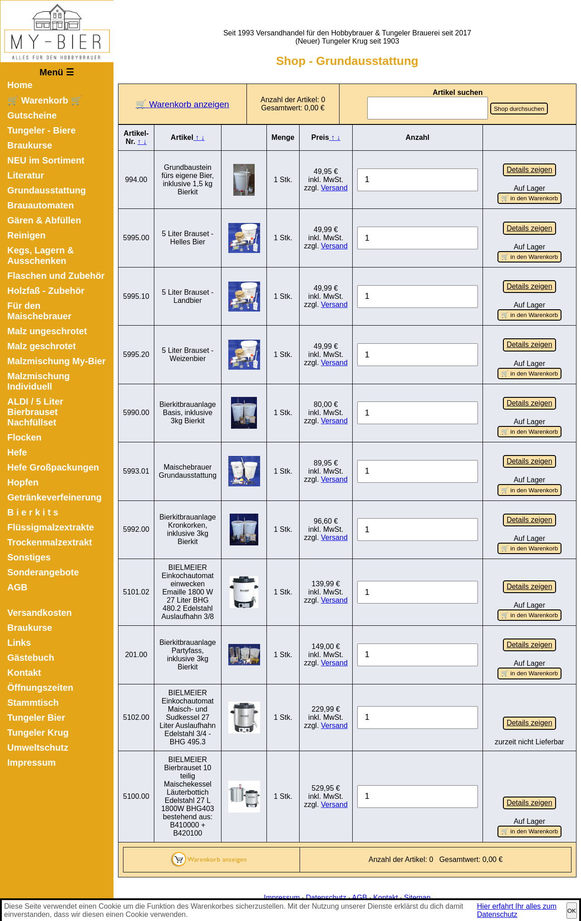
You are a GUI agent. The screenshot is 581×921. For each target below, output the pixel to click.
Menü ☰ (56, 72)
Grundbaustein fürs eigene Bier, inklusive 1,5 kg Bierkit (188, 179)
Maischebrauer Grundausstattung (188, 470)
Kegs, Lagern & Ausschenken (40, 255)
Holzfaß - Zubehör (45, 291)
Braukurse (29, 145)
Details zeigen (529, 169)
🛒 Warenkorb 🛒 (44, 100)
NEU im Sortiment (45, 160)
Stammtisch (33, 703)
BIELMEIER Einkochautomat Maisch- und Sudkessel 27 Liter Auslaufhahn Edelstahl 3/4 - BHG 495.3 (188, 715)
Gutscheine (32, 115)
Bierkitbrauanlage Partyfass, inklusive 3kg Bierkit (187, 653)
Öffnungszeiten (40, 688)
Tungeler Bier (36, 718)
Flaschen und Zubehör (55, 276)
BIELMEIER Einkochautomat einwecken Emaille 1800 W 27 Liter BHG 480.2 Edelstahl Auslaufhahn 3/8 (188, 590)
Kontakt (24, 673)
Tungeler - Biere (41, 130)
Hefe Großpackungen (53, 467)
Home (20, 85)
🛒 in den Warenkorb (529, 198)
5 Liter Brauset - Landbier (188, 296)
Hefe (17, 452)
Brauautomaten (40, 205)
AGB (17, 587)
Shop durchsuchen (519, 108)
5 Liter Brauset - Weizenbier (188, 354)
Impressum (31, 763)
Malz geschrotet (41, 346)
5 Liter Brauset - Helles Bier (188, 238)
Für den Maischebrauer (39, 311)
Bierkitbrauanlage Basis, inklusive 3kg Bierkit (187, 412)
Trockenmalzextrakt (49, 542)
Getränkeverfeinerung (54, 497)
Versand (334, 188)
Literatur (25, 175)
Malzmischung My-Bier (56, 361)
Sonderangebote (43, 572)
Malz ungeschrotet (47, 331)
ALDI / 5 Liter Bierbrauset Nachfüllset (35, 411)
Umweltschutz (37, 748)
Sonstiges (29, 557)
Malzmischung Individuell (38, 381)
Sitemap (417, 896)
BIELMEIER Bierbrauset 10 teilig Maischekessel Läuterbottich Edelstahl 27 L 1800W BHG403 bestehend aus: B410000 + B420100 (187, 794)
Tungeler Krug (38, 733)
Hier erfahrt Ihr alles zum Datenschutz (516, 910)
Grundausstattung (46, 190)
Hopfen (23, 482)
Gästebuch (30, 658)
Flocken (24, 437)
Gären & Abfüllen (44, 220)
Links (19, 643)
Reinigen (26, 235)
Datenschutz (326, 896)
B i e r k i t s (32, 512)
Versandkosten (39, 613)
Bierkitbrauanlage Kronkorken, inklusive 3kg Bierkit (187, 528)
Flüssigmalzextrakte (50, 527)
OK (571, 910)
